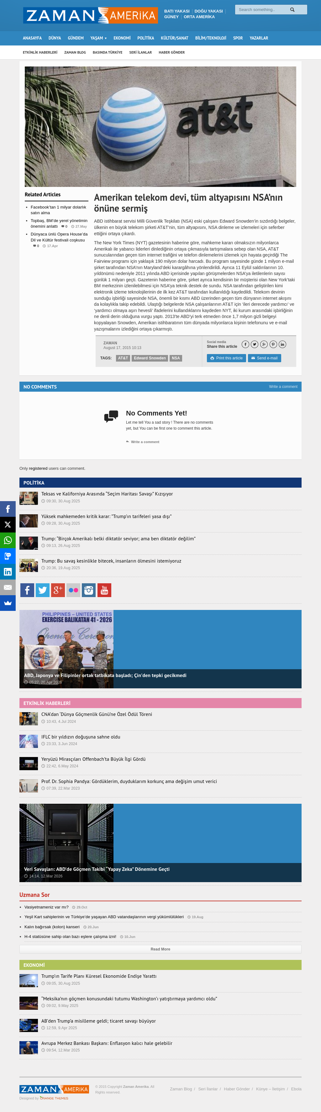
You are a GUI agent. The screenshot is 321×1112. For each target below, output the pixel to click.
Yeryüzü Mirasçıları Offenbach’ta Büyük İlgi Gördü (87, 759)
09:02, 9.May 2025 (59, 1005)
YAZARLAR (259, 38)
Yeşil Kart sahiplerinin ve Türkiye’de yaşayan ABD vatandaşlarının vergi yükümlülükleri (102, 916)
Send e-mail (263, 358)
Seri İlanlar (208, 1089)
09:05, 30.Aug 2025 (60, 983)
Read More (160, 949)
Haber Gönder (237, 1089)
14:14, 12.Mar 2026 (43, 876)
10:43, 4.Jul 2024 (58, 721)
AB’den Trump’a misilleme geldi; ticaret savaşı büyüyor (92, 1021)
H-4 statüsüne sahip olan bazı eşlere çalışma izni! (69, 936)
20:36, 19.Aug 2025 (60, 567)
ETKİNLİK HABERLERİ (40, 52)
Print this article (226, 358)
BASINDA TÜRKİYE (108, 52)
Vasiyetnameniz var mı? (46, 907)
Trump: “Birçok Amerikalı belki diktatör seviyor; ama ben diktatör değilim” (109, 538)
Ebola (296, 1089)
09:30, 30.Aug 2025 (60, 501)
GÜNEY (171, 16)
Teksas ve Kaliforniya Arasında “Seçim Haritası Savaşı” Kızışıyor (99, 493)
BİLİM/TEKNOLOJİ (210, 38)
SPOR (238, 38)
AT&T (123, 358)
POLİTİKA (146, 38)
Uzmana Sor (35, 895)
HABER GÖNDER (172, 52)
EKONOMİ (121, 38)
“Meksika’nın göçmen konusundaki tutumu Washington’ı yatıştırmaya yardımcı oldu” (119, 998)
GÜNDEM (76, 38)
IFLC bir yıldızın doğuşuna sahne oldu (76, 736)
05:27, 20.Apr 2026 (42, 682)
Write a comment (283, 386)
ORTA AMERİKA (199, 16)
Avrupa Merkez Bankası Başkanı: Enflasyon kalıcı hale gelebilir (99, 1043)
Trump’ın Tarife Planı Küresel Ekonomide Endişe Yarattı (92, 976)
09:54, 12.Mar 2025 (60, 1050)
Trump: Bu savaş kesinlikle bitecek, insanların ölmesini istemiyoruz (103, 561)
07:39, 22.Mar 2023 (60, 788)
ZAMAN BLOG (75, 52)
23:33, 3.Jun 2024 (58, 743)
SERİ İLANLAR (140, 52)
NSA (175, 358)
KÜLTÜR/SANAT (174, 38)
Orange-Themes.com (54, 1098)
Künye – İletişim (270, 1089)
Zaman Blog (181, 1089)
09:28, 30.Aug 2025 (60, 523)
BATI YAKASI (177, 11)
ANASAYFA (32, 38)
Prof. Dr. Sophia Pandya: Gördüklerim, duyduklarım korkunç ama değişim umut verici (119, 781)
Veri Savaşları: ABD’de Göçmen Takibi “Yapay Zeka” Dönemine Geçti (95, 869)
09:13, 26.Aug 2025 (60, 545)
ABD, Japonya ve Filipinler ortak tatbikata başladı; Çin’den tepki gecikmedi (103, 675)
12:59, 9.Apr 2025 (58, 1027)
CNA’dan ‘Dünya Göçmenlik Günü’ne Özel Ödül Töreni (90, 714)
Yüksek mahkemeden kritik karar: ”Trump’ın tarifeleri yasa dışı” (99, 516)
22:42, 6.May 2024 (59, 766)
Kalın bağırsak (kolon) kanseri (51, 926)
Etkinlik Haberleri (56, 258)
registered (38, 468)
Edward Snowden (149, 358)
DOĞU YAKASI (209, 11)
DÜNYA (55, 38)
